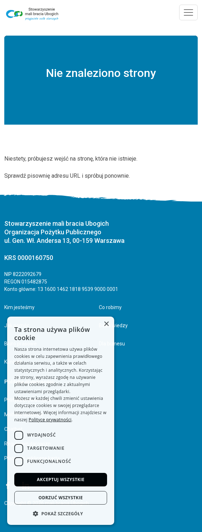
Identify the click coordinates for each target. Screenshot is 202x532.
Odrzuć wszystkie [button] (61, 498)
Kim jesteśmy (19, 307)
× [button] (106, 324)
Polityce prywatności (50, 420)
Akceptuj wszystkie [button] (60, 479)
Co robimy (110, 307)
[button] (60, 513)
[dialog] (60, 421)
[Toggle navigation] (188, 12)
